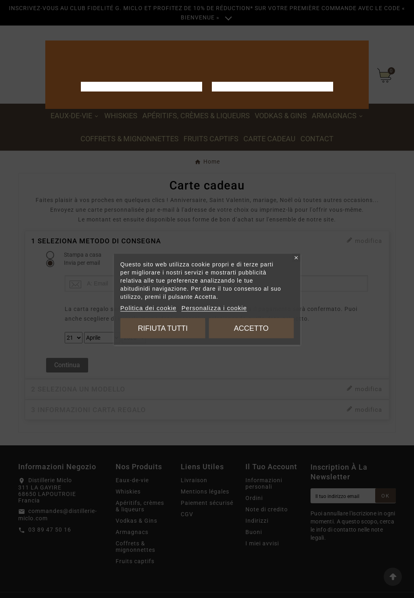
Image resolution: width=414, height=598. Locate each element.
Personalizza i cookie (214, 307)
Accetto (251, 328)
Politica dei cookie (148, 307)
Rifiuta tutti (163, 328)
